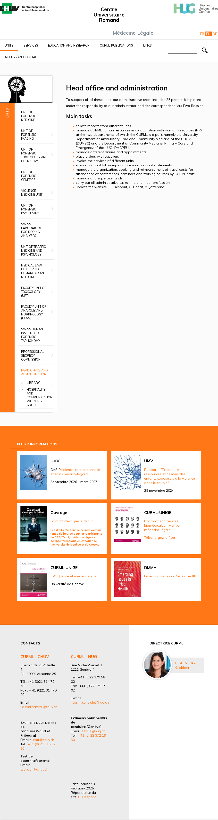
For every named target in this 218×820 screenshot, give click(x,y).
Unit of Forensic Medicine (28, 116)
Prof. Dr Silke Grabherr (185, 665)
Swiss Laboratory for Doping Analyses (31, 230)
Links (147, 45)
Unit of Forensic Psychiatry (30, 209)
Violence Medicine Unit (31, 192)
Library (33, 383)
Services (31, 45)
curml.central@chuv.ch (39, 707)
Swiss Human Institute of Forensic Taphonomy (32, 335)
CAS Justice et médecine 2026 (74, 576)
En (208, 34)
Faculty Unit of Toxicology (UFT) (33, 291)
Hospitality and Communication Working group (39, 397)
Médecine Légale (133, 33)
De (215, 34)
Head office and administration (34, 372)
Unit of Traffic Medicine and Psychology (33, 250)
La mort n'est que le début (71, 521)
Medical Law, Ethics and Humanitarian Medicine (32, 271)
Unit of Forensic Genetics (28, 176)
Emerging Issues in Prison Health (170, 576)
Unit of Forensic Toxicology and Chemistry (34, 155)
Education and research (69, 45)
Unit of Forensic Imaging (28, 134)
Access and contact (22, 57)
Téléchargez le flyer (159, 537)
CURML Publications (116, 45)
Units (9, 45)
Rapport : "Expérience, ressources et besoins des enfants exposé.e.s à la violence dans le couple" (169, 476)
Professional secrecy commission (32, 355)
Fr (202, 34)
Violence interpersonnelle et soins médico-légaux (75, 471)
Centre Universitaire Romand (109, 14)
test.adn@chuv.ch (34, 769)
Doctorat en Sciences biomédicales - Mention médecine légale (162, 525)
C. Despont (87, 797)
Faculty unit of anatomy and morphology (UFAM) (33, 312)
